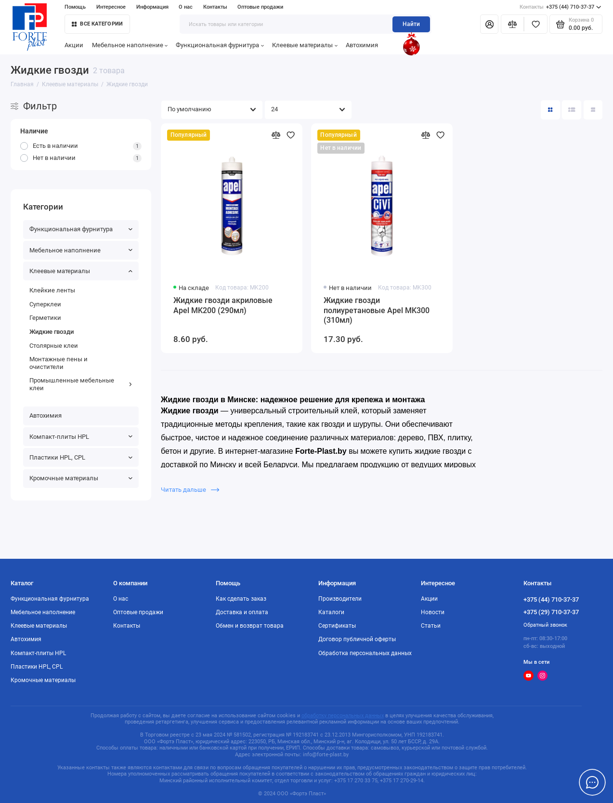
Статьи (431, 625)
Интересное (111, 7)
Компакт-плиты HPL (81, 436)
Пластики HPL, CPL (81, 457)
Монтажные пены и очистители (58, 362)
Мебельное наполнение (130, 45)
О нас (186, 7)
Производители (340, 598)
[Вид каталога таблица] (593, 109)
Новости (432, 612)
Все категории (97, 24)
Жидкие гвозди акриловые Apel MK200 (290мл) (223, 305)
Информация (152, 7)
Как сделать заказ (241, 598)
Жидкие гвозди (51, 331)
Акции (74, 45)
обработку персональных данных (342, 715)
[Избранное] (535, 24)
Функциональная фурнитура (220, 45)
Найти (411, 24)
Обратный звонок (545, 625)
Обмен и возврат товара (250, 625)
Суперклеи (45, 304)
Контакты (215, 7)
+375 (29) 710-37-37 (551, 612)
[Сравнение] (512, 24)
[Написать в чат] (592, 782)
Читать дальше (190, 489)
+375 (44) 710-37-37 (560, 7)
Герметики (45, 317)
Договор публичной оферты (357, 639)
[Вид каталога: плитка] (550, 109)
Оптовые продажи (260, 7)
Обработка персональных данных (365, 653)
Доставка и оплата (242, 612)
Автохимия (362, 45)
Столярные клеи (53, 345)
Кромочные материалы (81, 478)
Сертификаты (337, 625)
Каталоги (331, 612)
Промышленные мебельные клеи (81, 384)
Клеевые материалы (305, 45)
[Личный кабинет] (489, 24)
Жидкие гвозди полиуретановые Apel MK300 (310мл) (377, 310)
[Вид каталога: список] (571, 109)
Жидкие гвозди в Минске (208, 399)
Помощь (75, 7)
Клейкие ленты (52, 290)
